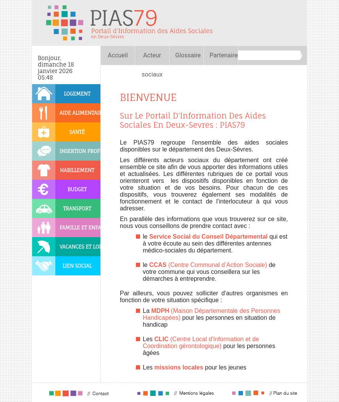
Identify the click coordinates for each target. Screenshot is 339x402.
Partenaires (225, 55)
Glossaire (188, 55)
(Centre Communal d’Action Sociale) (208, 265)
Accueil (118, 55)
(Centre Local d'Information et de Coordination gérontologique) (201, 342)
